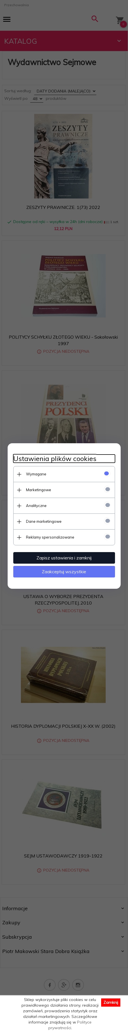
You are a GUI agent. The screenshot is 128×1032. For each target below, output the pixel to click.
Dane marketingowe (44, 521)
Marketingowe (38, 490)
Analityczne (36, 505)
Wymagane (36, 474)
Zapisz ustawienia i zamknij (64, 558)
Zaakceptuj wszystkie (64, 571)
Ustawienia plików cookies (54, 459)
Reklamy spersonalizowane (50, 537)
